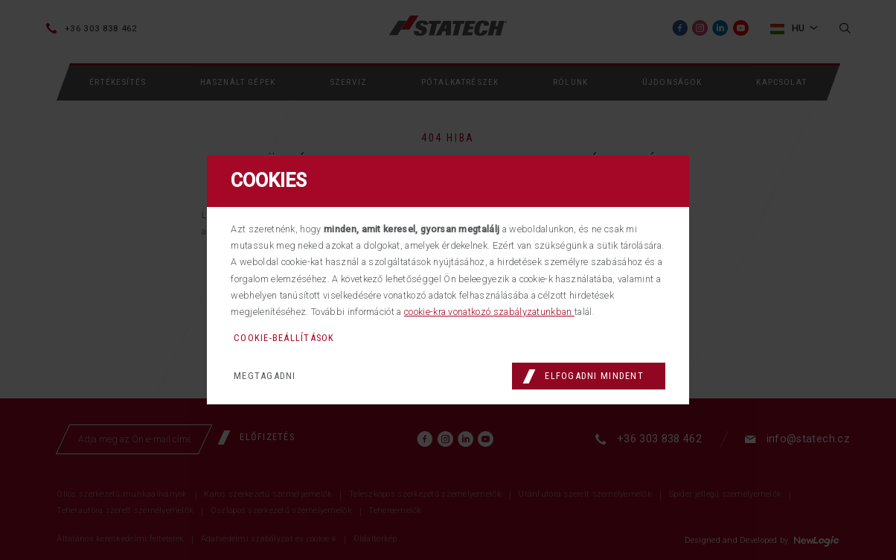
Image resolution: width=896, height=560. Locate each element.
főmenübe (394, 238)
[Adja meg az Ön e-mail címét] (134, 463)
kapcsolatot (650, 238)
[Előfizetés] (261, 461)
